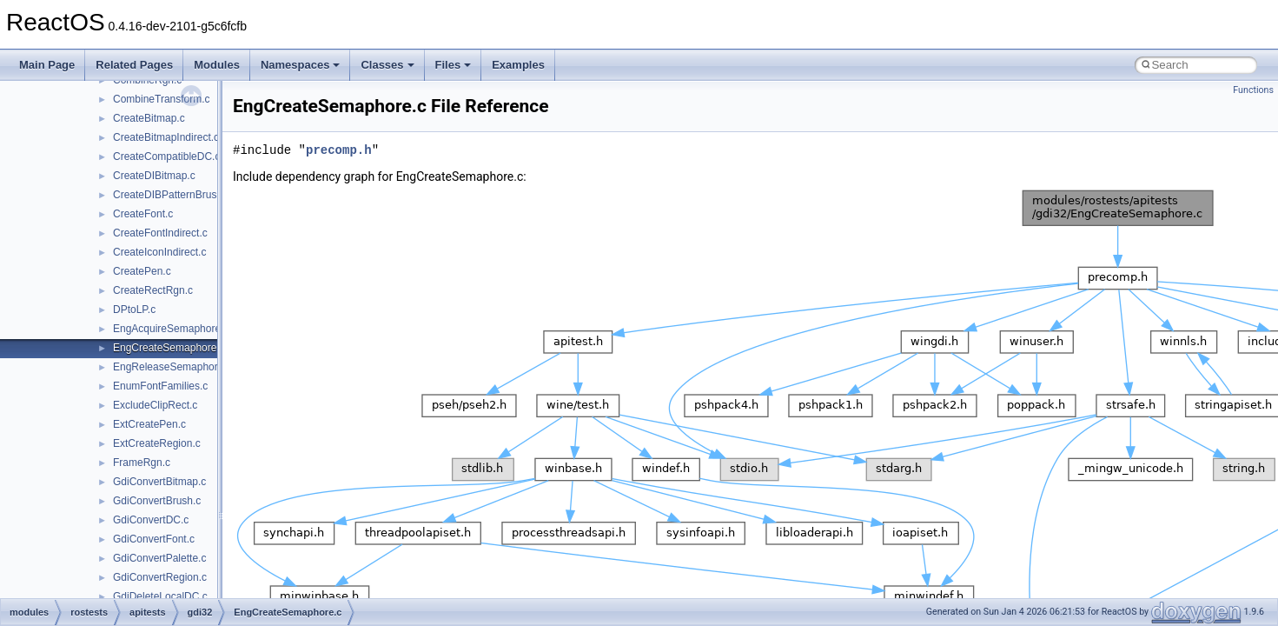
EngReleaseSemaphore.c (172, 367)
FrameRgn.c (141, 462)
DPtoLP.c (134, 309)
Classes (387, 64)
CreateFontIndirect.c (160, 233)
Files (453, 64)
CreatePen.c (142, 271)
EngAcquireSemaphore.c (170, 329)
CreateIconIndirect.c (159, 252)
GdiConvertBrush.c (157, 501)
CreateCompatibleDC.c (166, 156)
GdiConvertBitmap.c (159, 482)
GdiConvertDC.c (151, 520)
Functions (1253, 90)
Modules (217, 64)
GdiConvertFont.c (154, 539)
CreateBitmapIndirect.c (166, 137)
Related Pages (134, 64)
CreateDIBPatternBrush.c (171, 195)
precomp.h (339, 150)
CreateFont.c (143, 214)
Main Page (47, 64)
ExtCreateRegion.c (157, 443)
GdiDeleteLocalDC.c (160, 596)
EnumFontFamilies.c (160, 386)
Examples (518, 64)
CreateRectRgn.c (153, 290)
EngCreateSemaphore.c (169, 348)
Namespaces (301, 64)
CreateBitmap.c (149, 118)
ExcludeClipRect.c (155, 405)
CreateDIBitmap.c (154, 176)
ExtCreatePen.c (149, 424)
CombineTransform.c (161, 99)
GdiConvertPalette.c (159, 558)
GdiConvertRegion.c (160, 577)
